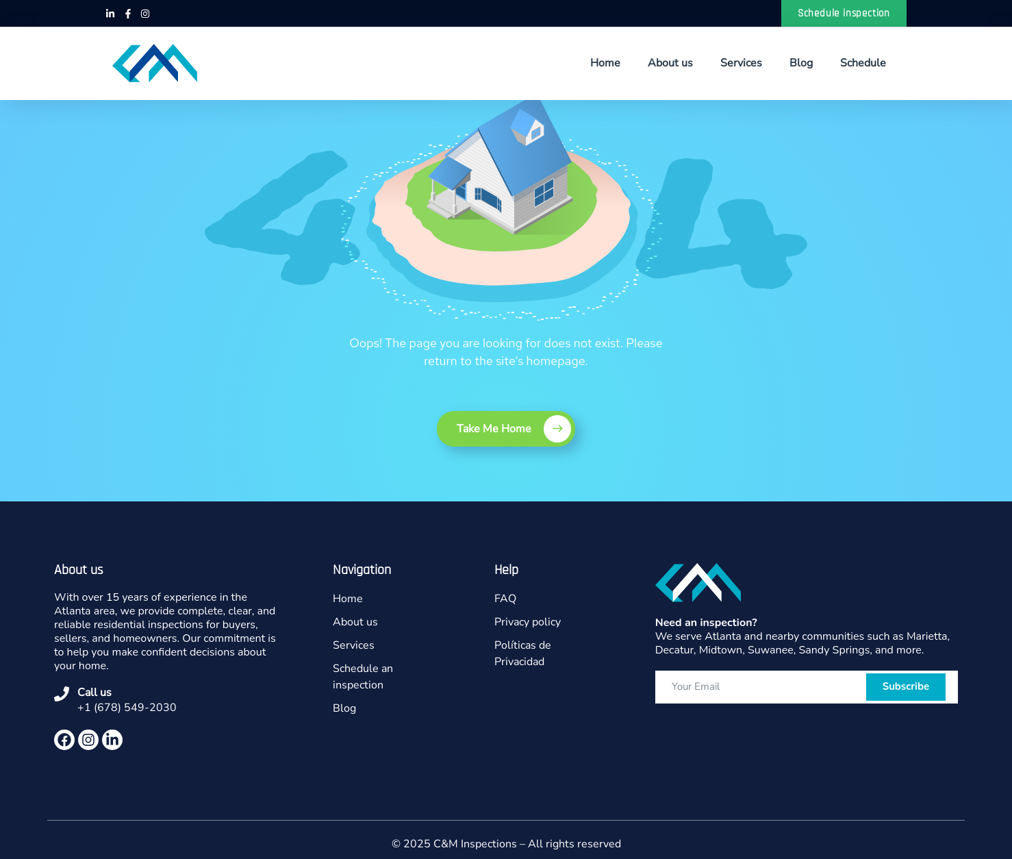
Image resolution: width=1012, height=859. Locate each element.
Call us (94, 692)
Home (605, 63)
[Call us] (61, 693)
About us (670, 63)
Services (741, 63)
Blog (801, 63)
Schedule (863, 63)
